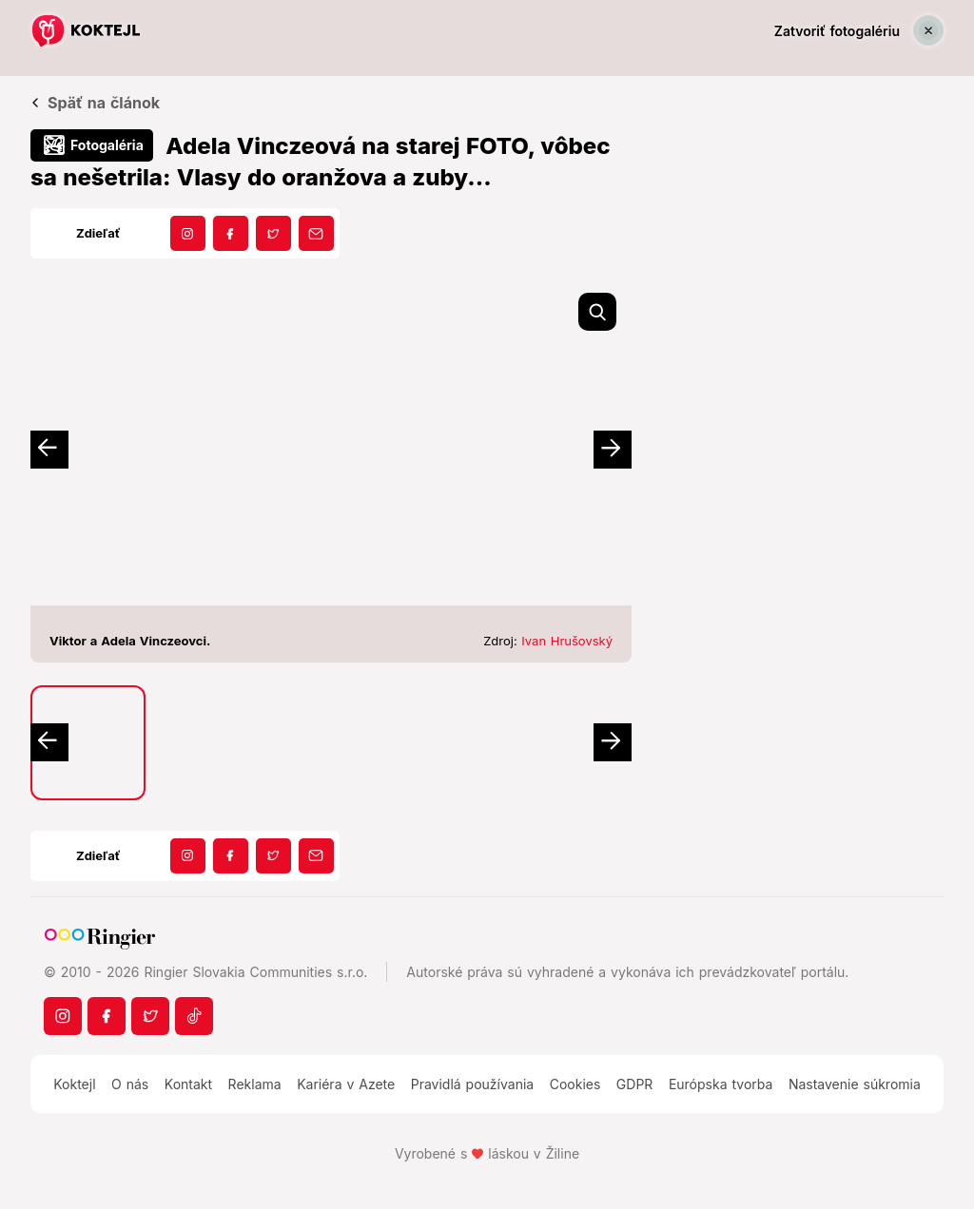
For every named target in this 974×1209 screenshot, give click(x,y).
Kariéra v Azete (346, 1084)
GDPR (634, 1084)
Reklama (255, 1084)
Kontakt (188, 1084)
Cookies (575, 1084)
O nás (129, 1084)
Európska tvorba (720, 1084)
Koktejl (74, 1084)
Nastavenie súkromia (855, 1084)
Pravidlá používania (472, 1084)
